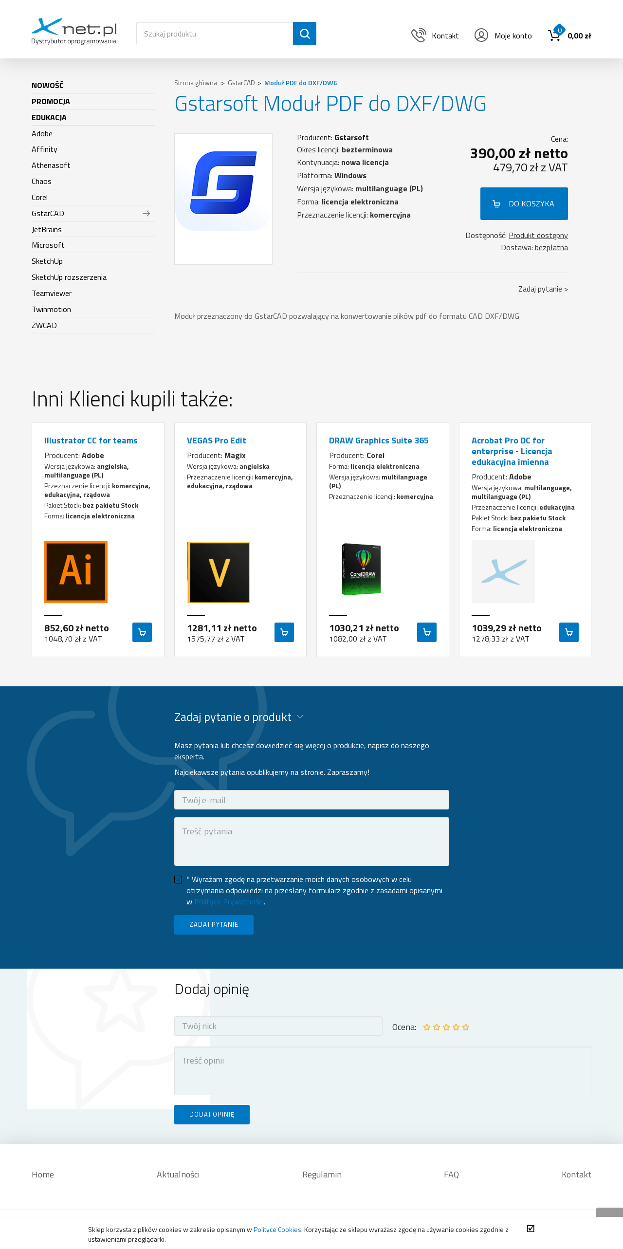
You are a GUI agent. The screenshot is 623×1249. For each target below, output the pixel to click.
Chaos (42, 181)
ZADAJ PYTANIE (213, 924)
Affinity (44, 149)
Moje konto (502, 35)
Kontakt (576, 1174)
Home (43, 1174)
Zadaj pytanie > (543, 288)
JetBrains (47, 229)
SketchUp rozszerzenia (69, 277)
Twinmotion (51, 309)
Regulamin (322, 1174)
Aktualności (178, 1174)
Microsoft (48, 245)
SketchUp (47, 261)
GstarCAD (48, 213)
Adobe (42, 133)
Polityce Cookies (277, 1229)
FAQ (451, 1174)
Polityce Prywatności (229, 901)
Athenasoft (51, 165)
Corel (40, 197)
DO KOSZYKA (531, 203)
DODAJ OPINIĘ (212, 1114)
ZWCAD (44, 325)
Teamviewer (52, 293)
